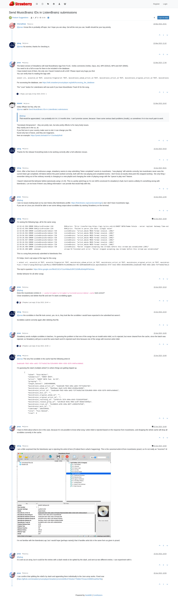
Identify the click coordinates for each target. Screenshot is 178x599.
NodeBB (88, 595)
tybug (19, 43)
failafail (19, 103)
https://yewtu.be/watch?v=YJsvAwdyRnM (46, 135)
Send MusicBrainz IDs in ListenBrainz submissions (48, 109)
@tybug (25, 62)
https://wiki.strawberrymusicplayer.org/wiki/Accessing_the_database (68, 83)
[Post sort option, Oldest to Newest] (154, 17)
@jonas (30, 24)
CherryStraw (21, 24)
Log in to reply (163, 18)
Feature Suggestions (20, 18)
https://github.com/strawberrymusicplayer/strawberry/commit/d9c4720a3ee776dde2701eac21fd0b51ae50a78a (60, 579)
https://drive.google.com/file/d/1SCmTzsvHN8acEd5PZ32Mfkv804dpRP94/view (64, 269)
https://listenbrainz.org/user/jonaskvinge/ (86, 203)
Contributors (97, 595)
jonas (19, 63)
